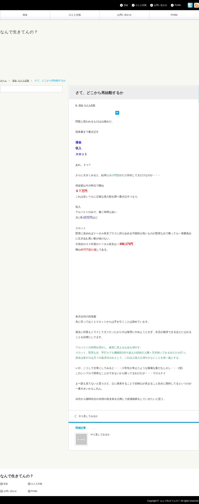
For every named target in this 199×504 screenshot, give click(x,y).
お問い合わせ (124, 14)
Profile (174, 14)
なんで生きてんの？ (19, 32)
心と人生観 (75, 14)
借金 (25, 14)
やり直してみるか (89, 416)
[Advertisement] (143, 49)
